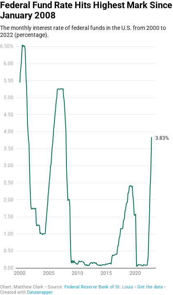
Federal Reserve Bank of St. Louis (98, 287)
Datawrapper (40, 292)
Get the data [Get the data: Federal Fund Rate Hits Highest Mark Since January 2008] (150, 287)
